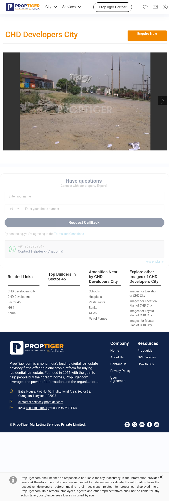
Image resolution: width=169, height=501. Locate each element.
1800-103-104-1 (36, 408)
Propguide (145, 350)
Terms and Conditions (69, 234)
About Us (117, 357)
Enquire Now (147, 34)
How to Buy (146, 364)
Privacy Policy (120, 371)
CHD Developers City (41, 34)
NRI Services (147, 357)
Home (114, 350)
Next (162, 100)
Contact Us (118, 364)
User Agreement (118, 379)
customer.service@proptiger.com (40, 402)
